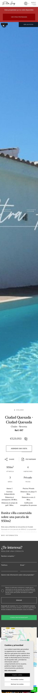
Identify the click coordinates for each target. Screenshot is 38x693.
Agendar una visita (19, 448)
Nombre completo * (8, 556)
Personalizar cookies (17, 679)
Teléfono (4, 565)
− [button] (4, 632)
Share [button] (9, 459)
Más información (9, 535)
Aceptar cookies (17, 675)
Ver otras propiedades (19, 17)
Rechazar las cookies (17, 684)
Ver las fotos (28, 24)
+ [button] (4, 629)
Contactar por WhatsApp (19, 617)
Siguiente (31, 210)
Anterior (6, 210)
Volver (19, 410)
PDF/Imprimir (29, 459)
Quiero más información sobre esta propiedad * (17, 575)
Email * (22, 565)
